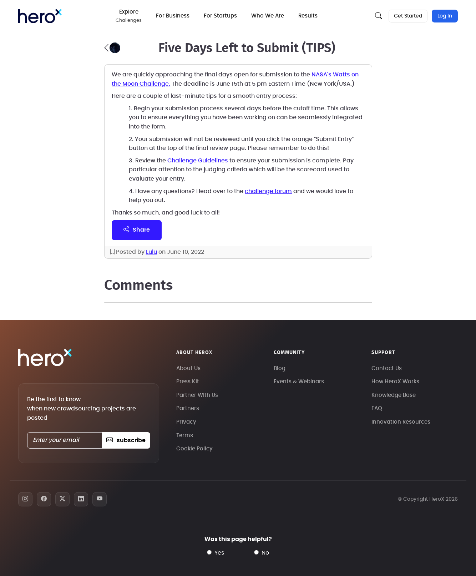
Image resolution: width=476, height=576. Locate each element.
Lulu (151, 252)
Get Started (407, 16)
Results (309, 16)
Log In (444, 16)
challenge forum (268, 191)
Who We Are (269, 16)
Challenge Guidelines (198, 160)
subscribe (125, 440)
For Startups (222, 16)
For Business (174, 16)
